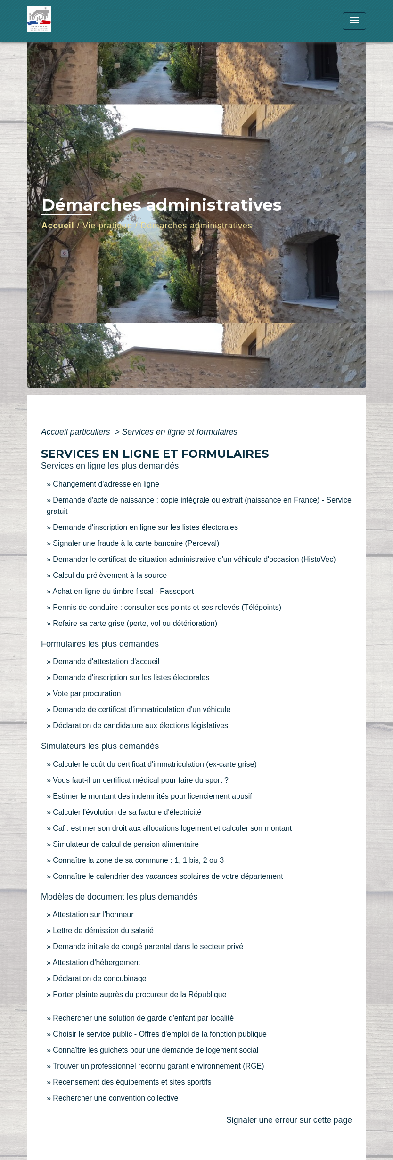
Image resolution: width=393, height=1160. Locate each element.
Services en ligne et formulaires (179, 432)
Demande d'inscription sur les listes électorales (131, 677)
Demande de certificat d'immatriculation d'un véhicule (141, 710)
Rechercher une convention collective (115, 1098)
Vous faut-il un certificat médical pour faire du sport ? (141, 780)
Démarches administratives (197, 225)
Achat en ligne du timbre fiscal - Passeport (123, 591)
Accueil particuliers (77, 432)
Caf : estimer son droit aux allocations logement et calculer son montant (172, 828)
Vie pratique (107, 225)
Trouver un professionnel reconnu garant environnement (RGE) (158, 1066)
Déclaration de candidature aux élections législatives (140, 726)
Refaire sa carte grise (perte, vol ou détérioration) (135, 623)
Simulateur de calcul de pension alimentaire (126, 844)
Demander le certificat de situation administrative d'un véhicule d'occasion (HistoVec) (194, 559)
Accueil (57, 225)
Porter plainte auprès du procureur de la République (139, 994)
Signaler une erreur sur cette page (289, 1120)
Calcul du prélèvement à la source (110, 575)
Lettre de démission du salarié (103, 930)
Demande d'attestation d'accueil (106, 661)
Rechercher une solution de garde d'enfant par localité (143, 1018)
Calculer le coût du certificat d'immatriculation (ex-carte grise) (155, 764)
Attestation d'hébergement (96, 962)
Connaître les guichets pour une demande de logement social (155, 1050)
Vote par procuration (87, 694)
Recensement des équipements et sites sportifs (132, 1082)
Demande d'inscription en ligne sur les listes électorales (145, 527)
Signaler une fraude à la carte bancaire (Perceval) (136, 543)
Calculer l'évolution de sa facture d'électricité (127, 812)
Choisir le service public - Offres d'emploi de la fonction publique (160, 1034)
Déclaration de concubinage (99, 978)
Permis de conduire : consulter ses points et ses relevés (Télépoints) (167, 607)
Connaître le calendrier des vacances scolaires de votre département (168, 876)
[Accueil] (86, 21)
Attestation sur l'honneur (92, 914)
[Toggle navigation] (354, 21)
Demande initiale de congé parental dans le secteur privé (148, 946)
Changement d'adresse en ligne (106, 484)
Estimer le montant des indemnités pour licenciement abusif (152, 796)
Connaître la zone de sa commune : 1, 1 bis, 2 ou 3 (138, 860)
